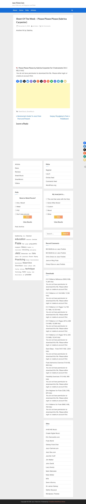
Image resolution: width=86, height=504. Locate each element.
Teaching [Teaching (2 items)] (17, 269)
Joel (47, 260)
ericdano (35, 26)
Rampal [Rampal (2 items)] (28, 260)
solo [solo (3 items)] (34, 265)
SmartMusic (30, 111)
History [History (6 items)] (24, 247)
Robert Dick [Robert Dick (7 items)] (27, 263)
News (17, 168)
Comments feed (51, 181)
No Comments (46, 26)
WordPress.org (51, 185)
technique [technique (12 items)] (30, 268)
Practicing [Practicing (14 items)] (20, 259)
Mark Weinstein (51, 471)
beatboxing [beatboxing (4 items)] (18, 236)
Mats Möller (50, 475)
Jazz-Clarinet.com (52, 448)
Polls (27, 10)
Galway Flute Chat (52, 445)
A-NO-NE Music (51, 429)
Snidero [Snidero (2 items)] (25, 265)
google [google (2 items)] (26, 244)
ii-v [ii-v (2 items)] (32, 247)
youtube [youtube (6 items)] (28, 275)
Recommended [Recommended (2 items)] (18, 263)
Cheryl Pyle (50, 264)
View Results (27, 222)
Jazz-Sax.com (51, 452)
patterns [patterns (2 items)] (17, 256)
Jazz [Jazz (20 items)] (17, 253)
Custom (50, 206)
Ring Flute (54, 260)
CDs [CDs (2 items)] (24, 236)
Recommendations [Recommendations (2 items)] (34, 260)
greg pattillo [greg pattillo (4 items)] (33, 244)
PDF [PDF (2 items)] (20, 256)
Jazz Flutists (61, 249)
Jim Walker (49, 460)
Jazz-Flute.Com (18, 3)
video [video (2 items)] (33, 272)
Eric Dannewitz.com (53, 437)
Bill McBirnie (50, 249)
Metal (18, 206)
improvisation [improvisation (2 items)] (18, 250)
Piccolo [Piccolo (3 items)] (31, 256)
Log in (48, 174)
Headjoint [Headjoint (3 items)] (17, 247)
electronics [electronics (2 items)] (28, 239)
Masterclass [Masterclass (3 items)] (24, 253)
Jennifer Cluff (50, 456)
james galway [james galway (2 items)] (33, 250)
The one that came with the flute (59, 199)
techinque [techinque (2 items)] (22, 269)
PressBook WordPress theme (57, 501)
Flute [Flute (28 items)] (18, 243)
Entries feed (50, 177)
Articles (33, 10)
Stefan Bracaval (51, 490)
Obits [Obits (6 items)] (34, 253)
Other (49, 214)
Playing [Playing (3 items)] (36, 256)
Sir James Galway (52, 486)
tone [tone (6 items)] (24, 272)
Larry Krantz (50, 467)
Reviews (18, 172)
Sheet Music (22, 111)
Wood (50, 210)
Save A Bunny (51, 482)
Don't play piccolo (23, 214)
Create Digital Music (53, 433)
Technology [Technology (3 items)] (18, 272)
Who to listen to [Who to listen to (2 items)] (18, 275)
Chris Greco (50, 257)
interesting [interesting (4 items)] (25, 250)
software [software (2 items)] (30, 265)
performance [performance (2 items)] (25, 256)
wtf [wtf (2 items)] (23, 275)
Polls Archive (19, 227)
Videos (17, 183)
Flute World (50, 441)
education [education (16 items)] (20, 239)
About (15, 10)
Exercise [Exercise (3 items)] (34, 239)
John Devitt (50, 463)
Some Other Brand (54, 203)
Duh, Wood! (21, 203)
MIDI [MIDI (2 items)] (30, 253)
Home (21, 10)
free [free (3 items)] (23, 244)
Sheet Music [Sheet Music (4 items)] (19, 266)
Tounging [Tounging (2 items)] (29, 272)
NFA (47, 479)
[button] (17, 81)
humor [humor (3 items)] (29, 247)
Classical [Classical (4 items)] (29, 236)
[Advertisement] (43, 95)
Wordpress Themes (52, 494)
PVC (18, 210)
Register (48, 170)
